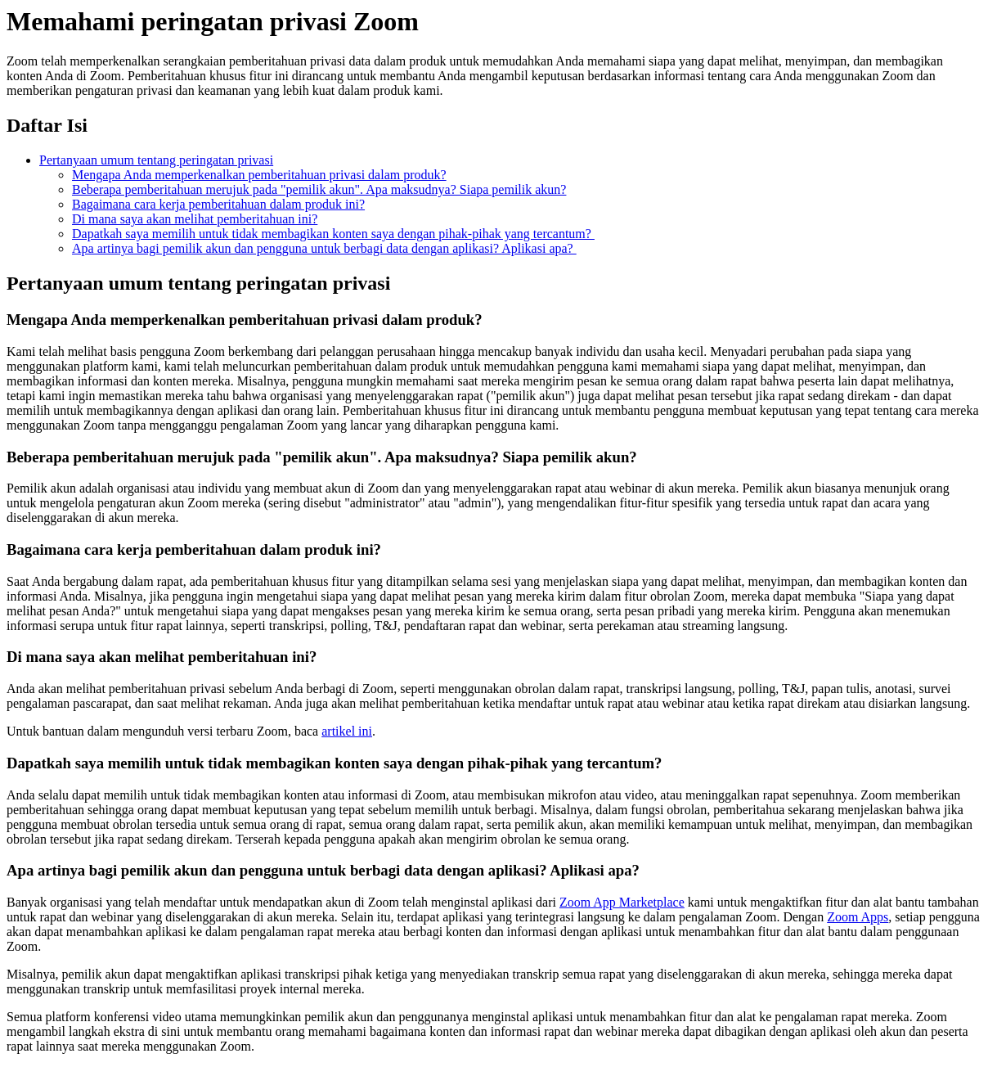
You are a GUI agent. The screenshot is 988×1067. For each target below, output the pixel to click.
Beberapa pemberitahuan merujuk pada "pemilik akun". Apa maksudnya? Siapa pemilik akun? (319, 189)
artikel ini (346, 731)
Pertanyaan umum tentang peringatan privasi (156, 160)
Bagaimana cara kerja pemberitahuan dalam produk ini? (218, 204)
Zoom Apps (857, 917)
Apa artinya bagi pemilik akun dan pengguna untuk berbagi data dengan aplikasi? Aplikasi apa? (324, 248)
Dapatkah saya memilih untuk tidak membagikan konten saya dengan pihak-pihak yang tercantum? (333, 234)
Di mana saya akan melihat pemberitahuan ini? (194, 219)
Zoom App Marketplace (622, 902)
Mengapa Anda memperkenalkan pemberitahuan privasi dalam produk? (259, 175)
